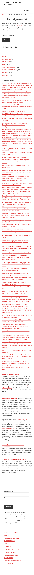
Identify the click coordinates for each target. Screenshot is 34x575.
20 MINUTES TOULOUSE (11, 532)
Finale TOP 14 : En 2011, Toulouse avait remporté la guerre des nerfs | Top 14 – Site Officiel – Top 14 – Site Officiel (17, 286)
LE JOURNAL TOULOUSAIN (9, 70)
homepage (19, 26)
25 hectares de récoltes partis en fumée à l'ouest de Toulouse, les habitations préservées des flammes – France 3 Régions (16, 172)
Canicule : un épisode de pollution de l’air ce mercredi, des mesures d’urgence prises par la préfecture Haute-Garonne (17, 106)
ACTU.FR (4, 56)
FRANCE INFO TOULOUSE (11, 555)
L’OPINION (7, 544)
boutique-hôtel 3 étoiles (8, 428)
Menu (27, 10)
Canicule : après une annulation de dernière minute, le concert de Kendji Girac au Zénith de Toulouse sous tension (17, 264)
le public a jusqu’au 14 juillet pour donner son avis (15, 282)
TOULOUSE (5, 75)
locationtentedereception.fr (9, 398)
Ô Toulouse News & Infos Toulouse (13, 4)
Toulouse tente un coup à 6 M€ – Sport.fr (13, 111)
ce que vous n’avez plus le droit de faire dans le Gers (16, 253)
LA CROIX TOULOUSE (10, 552)
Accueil (4, 14)
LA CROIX (4, 64)
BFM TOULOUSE (6, 59)
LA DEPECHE (7, 546)
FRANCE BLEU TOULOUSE (11, 538)
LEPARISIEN (5, 72)
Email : (6, 497)
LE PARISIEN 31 (8, 563)
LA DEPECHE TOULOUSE (8, 67)
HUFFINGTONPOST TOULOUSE (12, 561)
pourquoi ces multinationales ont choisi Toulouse (15, 273)
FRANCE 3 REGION (9, 541)
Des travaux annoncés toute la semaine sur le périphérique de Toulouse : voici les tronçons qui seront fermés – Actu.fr (15, 257)
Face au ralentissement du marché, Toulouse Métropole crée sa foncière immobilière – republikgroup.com (14, 125)
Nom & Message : (9, 491)
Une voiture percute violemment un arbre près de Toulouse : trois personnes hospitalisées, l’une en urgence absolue (15, 363)
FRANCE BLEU (6, 62)
